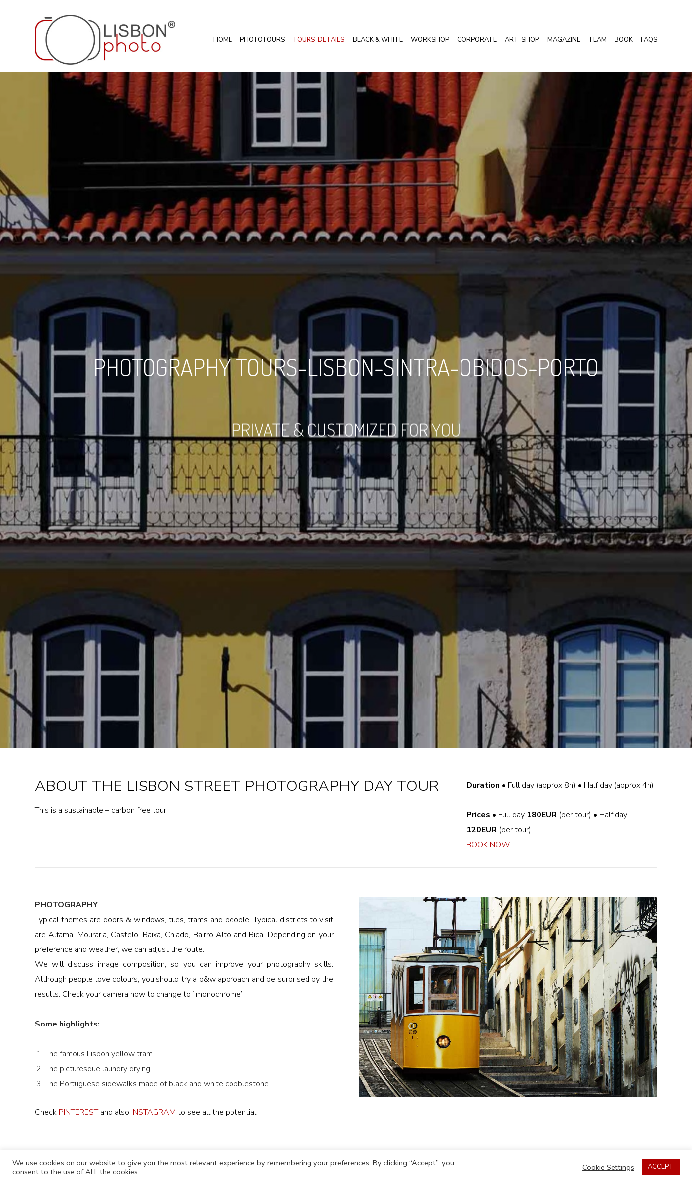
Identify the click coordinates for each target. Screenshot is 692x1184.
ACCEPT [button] (661, 1166)
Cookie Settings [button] (608, 1167)
